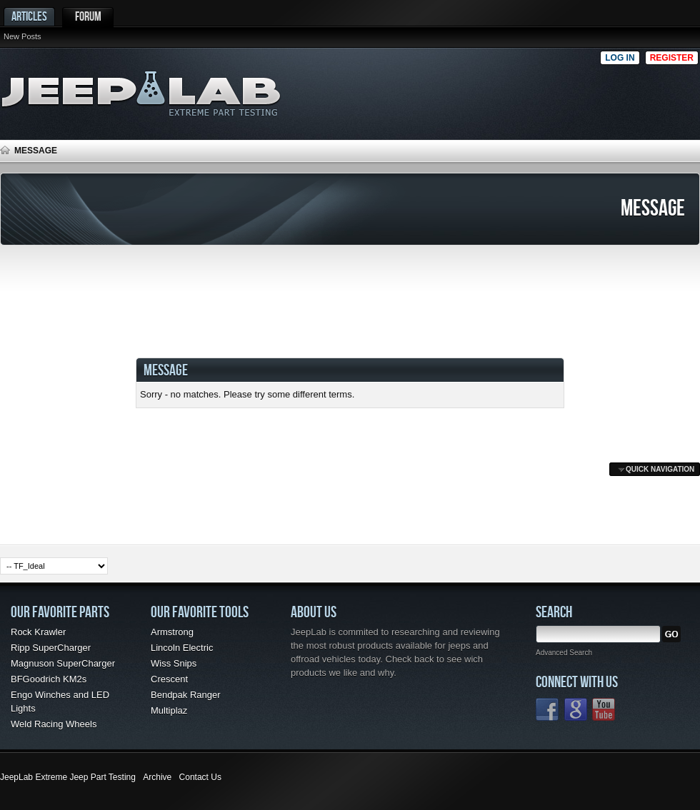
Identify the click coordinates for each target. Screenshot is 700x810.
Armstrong (172, 632)
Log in (619, 58)
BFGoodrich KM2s (48, 679)
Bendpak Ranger (186, 694)
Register (672, 58)
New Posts (22, 36)
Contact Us (200, 777)
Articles (29, 16)
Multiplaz (169, 710)
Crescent (169, 679)
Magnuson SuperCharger (63, 663)
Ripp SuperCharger (51, 647)
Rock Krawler (38, 632)
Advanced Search (564, 653)
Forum (88, 16)
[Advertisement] (538, 90)
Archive (157, 777)
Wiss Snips (173, 663)
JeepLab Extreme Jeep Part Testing (68, 777)
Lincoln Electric (182, 647)
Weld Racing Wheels (53, 724)
